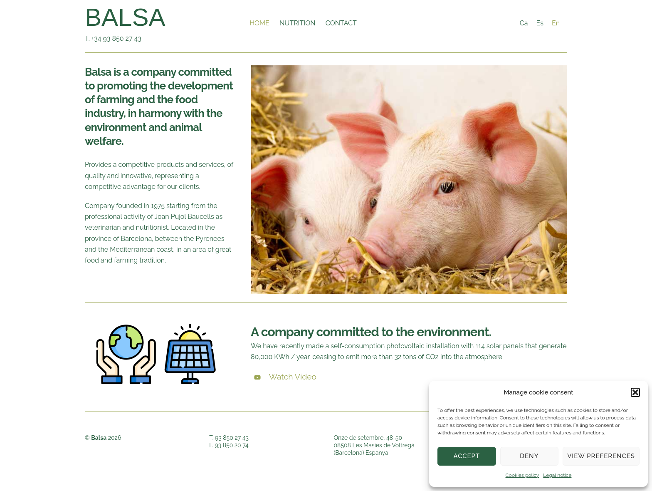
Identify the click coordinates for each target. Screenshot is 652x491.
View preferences (601, 456)
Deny (529, 456)
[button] (635, 392)
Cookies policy (522, 475)
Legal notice (557, 475)
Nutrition (297, 23)
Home (259, 23)
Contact (341, 23)
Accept (467, 456)
